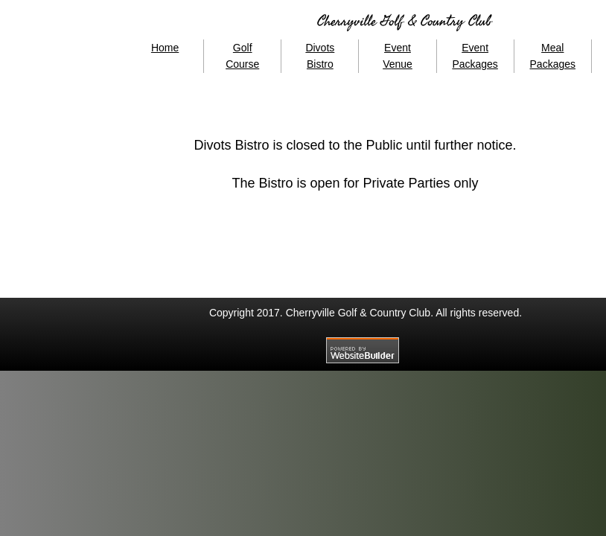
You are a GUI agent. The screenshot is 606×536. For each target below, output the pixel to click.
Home (165, 48)
